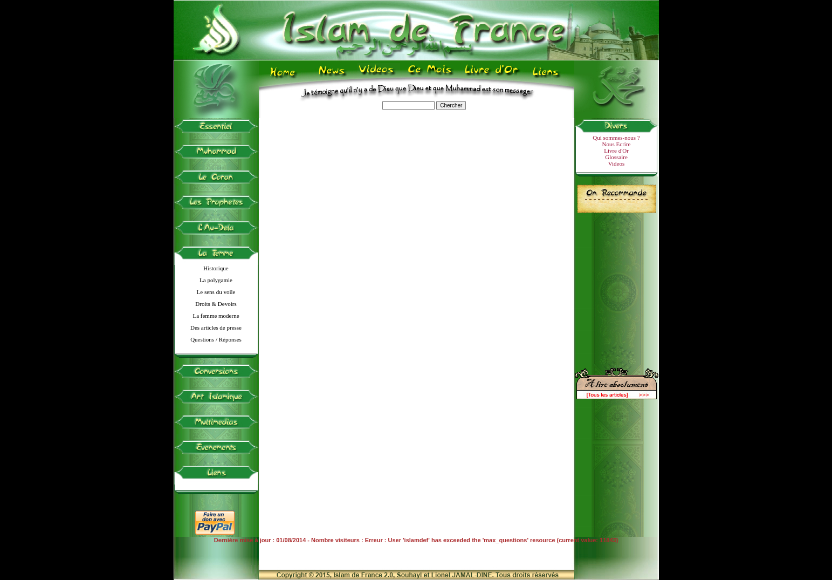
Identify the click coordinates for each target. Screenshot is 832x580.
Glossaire (616, 157)
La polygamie (216, 280)
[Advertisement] (616, 286)
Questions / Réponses (216, 339)
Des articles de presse (216, 327)
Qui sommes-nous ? (616, 137)
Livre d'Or (616, 150)
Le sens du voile (216, 292)
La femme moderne (215, 315)
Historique (215, 268)
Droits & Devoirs (215, 304)
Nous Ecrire (616, 144)
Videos (616, 163)
